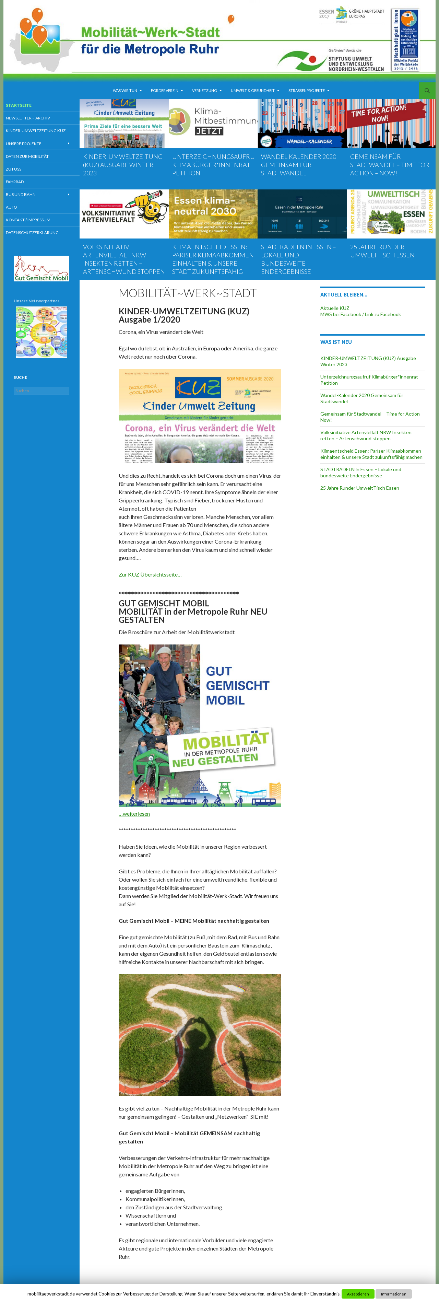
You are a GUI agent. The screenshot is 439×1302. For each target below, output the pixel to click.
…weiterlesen (134, 813)
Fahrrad (22, 182)
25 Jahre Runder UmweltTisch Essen (359, 488)
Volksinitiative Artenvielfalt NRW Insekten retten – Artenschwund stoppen (366, 435)
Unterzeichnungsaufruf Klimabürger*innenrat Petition (215, 165)
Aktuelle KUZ (334, 308)
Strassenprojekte (306, 90)
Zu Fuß (21, 169)
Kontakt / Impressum (34, 221)
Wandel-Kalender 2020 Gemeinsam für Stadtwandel (298, 165)
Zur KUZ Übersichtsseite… (150, 574)
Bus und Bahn (27, 195)
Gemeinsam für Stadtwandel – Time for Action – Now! (389, 165)
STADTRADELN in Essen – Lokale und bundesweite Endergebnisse (360, 472)
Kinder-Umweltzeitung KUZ (41, 131)
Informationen (393, 1294)
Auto (19, 208)
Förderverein (164, 90)
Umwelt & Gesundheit (253, 90)
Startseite (25, 105)
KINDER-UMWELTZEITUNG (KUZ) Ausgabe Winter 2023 (123, 165)
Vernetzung (204, 90)
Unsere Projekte (30, 144)
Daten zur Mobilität (34, 156)
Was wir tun (125, 90)
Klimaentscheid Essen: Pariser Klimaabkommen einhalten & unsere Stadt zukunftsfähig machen (213, 263)
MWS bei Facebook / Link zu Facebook (360, 314)
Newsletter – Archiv (34, 118)
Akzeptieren (358, 1294)
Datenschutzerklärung (38, 234)
